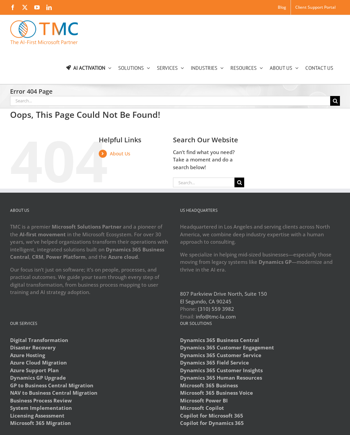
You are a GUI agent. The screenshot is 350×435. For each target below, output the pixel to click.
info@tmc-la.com (216, 316)
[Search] (335, 101)
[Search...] (170, 101)
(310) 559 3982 (216, 308)
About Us (120, 153)
